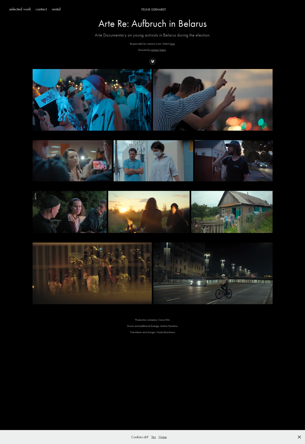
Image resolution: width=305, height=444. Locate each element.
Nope (163, 437)
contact (41, 9)
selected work (20, 9)
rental (56, 9)
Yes (153, 437)
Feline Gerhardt (153, 9)
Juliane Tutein (158, 50)
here (172, 43)
